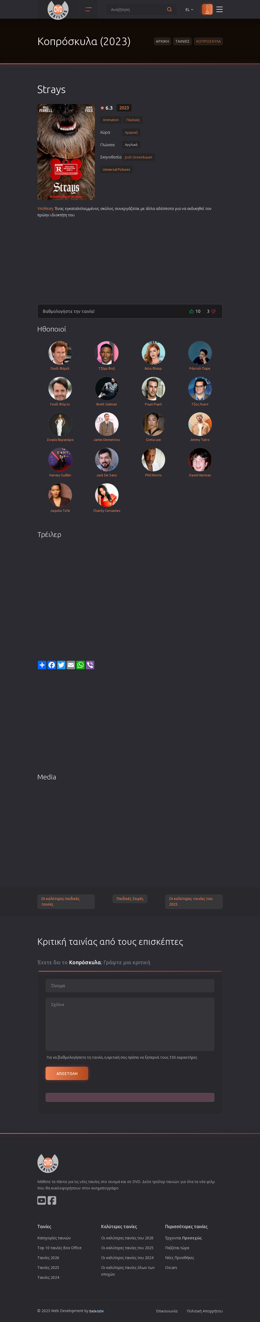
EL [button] (189, 9)
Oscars (171, 1267)
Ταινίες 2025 (48, 1267)
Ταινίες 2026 (48, 1257)
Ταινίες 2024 (48, 1277)
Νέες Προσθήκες (179, 1257)
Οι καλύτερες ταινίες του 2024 (127, 1257)
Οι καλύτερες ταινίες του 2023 (191, 902)
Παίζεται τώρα (177, 1247)
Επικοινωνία (166, 1310)
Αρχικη (162, 41)
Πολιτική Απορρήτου (205, 1310)
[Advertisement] (130, 258)
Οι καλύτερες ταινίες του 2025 (127, 1247)
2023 (124, 108)
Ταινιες (182, 41)
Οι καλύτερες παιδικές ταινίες (60, 902)
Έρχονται (183, 1237)
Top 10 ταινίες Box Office (59, 1247)
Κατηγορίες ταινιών (54, 1237)
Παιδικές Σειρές (130, 899)
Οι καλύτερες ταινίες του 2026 (127, 1237)
